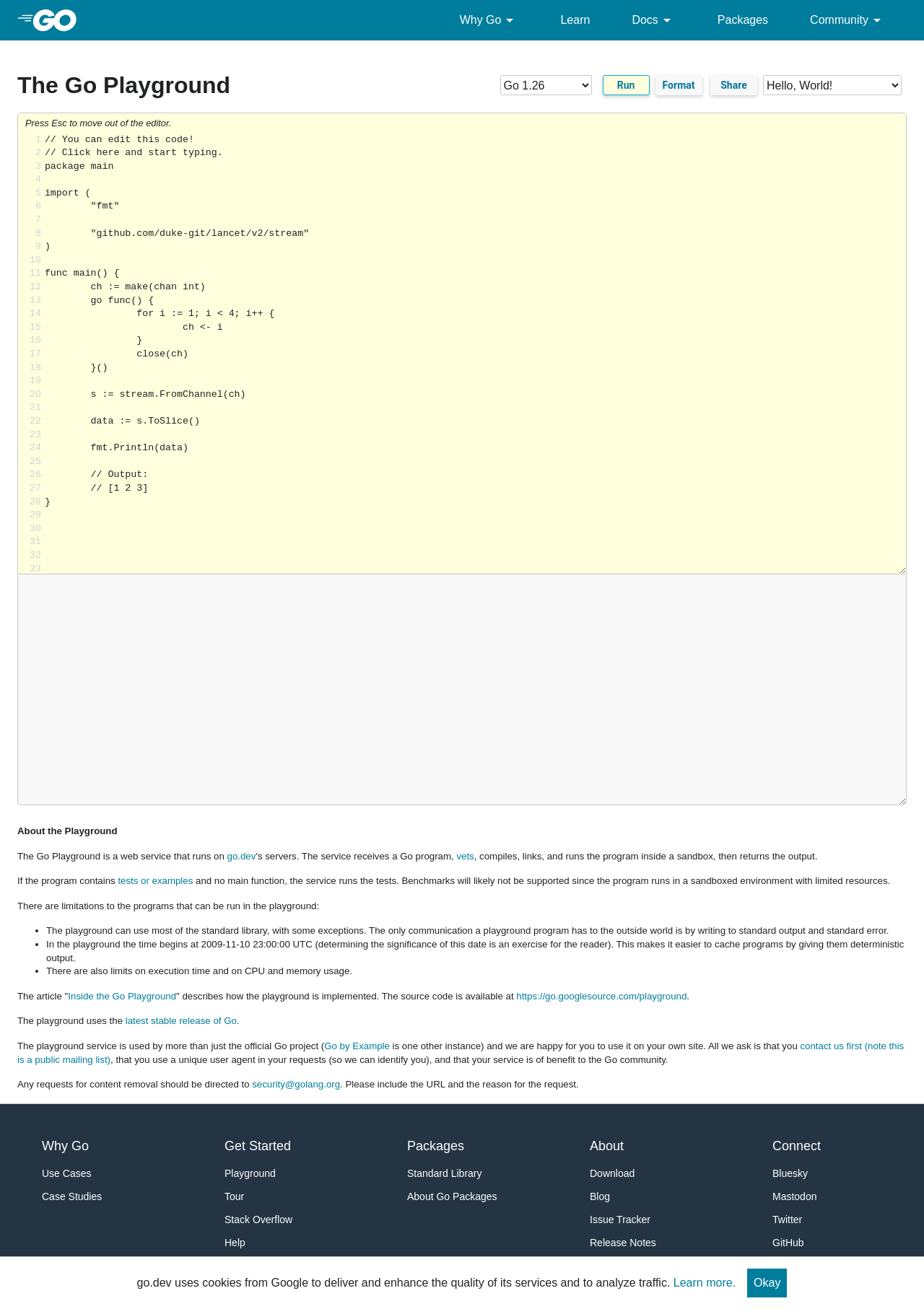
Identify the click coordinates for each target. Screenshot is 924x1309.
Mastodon (794, 1196)
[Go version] (546, 85)
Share (733, 85)
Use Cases (66, 1173)
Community (848, 20)
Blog (600, 1196)
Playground (250, 1173)
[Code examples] (832, 85)
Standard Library (444, 1173)
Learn (575, 20)
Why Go (489, 20)
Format (679, 85)
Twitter (787, 1219)
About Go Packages (452, 1196)
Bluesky (790, 1173)
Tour (234, 1196)
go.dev (241, 856)
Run (626, 85)
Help (235, 1242)
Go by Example (357, 1046)
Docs (653, 20)
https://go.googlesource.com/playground (601, 996)
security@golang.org (296, 1084)
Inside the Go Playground (122, 996)
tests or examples (155, 880)
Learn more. (705, 1283)
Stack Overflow (258, 1219)
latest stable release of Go (181, 1020)
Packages (743, 20)
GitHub (788, 1242)
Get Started (258, 1146)
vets (465, 856)
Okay (767, 1283)
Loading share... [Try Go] (475, 353)
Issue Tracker (620, 1219)
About (607, 1146)
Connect (796, 1146)
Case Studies (72, 1196)
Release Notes (623, 1242)
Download (612, 1173)
